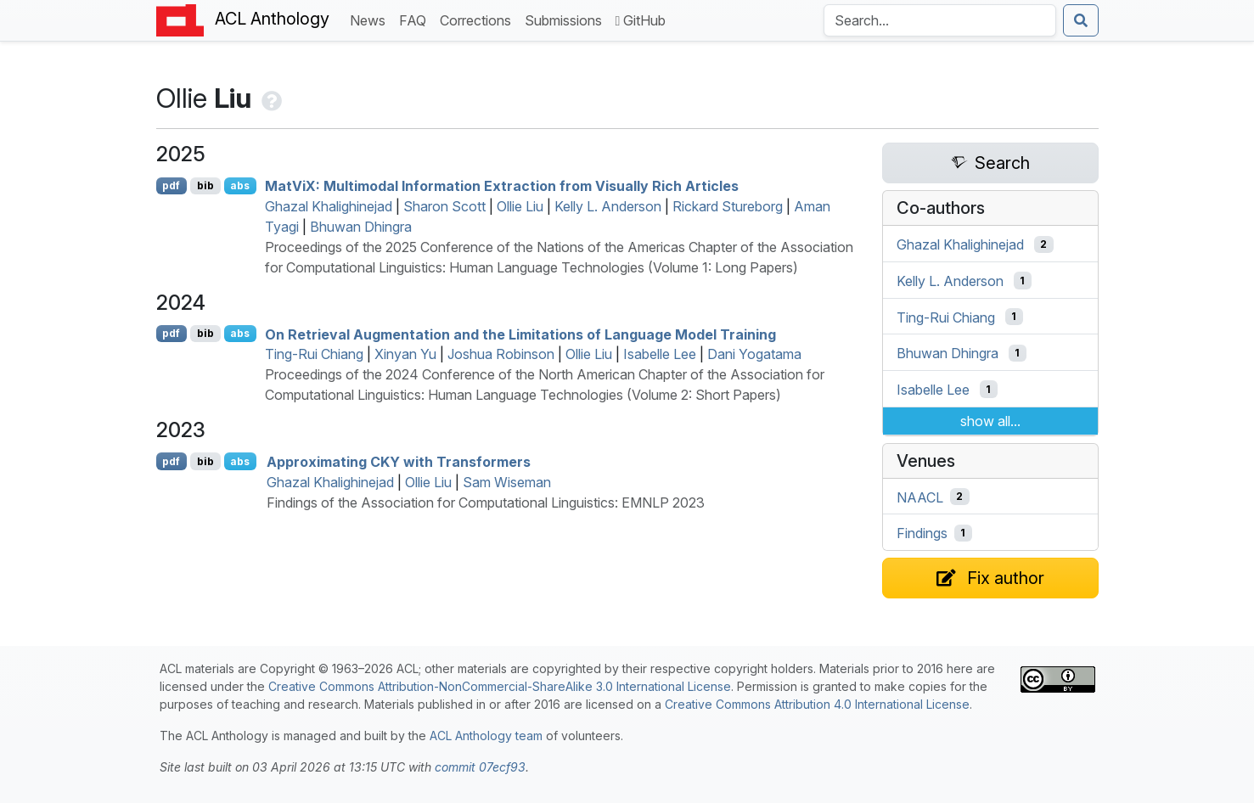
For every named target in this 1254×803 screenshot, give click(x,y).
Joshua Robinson (500, 353)
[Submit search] (1081, 20)
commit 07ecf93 (480, 767)
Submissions (567, 19)
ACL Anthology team (486, 735)
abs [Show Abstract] (240, 185)
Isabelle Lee (659, 353)
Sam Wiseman (507, 482)
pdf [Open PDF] (171, 185)
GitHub (641, 20)
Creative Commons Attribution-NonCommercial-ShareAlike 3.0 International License (499, 686)
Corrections (479, 19)
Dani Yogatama (754, 353)
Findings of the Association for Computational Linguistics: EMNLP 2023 (486, 502)
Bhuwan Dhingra (361, 226)
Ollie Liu (520, 206)
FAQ (416, 19)
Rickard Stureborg (727, 206)
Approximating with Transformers (399, 461)
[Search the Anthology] (940, 20)
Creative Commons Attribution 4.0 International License (817, 704)
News (371, 19)
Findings (922, 533)
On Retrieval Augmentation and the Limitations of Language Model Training (520, 333)
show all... (990, 421)
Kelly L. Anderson (607, 206)
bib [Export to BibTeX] (205, 185)
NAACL (920, 496)
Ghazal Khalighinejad (328, 206)
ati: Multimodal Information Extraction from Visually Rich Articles (502, 185)
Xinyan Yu (405, 353)
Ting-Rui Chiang (314, 353)
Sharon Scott (444, 206)
